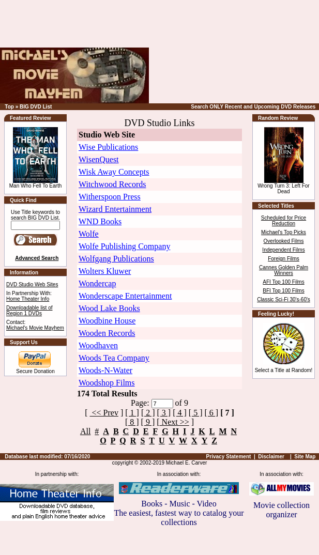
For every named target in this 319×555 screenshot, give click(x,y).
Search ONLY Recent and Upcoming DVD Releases (253, 107)
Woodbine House (107, 320)
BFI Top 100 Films (283, 291)
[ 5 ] (196, 412)
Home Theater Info (27, 299)
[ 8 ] (132, 422)
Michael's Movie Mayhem (35, 328)
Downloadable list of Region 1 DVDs (29, 310)
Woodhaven (98, 345)
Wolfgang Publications (116, 258)
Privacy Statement (228, 456)
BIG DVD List (36, 107)
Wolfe (89, 233)
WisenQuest (99, 159)
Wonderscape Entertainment (125, 295)
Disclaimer (271, 456)
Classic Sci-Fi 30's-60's (283, 299)
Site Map (304, 456)
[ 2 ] (148, 412)
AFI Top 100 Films (283, 282)
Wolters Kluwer (105, 271)
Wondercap (97, 283)
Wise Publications (108, 147)
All (85, 431)
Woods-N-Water (105, 370)
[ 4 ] (180, 412)
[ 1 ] (132, 412)
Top (9, 107)
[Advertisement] (254, 51)
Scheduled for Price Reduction (283, 220)
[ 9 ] (148, 422)
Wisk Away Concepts (114, 171)
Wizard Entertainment (115, 209)
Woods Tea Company (114, 357)
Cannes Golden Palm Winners (283, 270)
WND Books (100, 221)
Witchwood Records (112, 184)
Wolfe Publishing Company (124, 246)
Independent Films (283, 250)
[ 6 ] (212, 412)
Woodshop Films (107, 382)
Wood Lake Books (109, 308)
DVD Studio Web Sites (32, 284)
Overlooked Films (284, 241)
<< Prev (104, 412)
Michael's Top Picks (283, 232)
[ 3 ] (164, 412)
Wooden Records (107, 333)
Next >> (174, 422)
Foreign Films (283, 258)
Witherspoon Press (110, 196)
